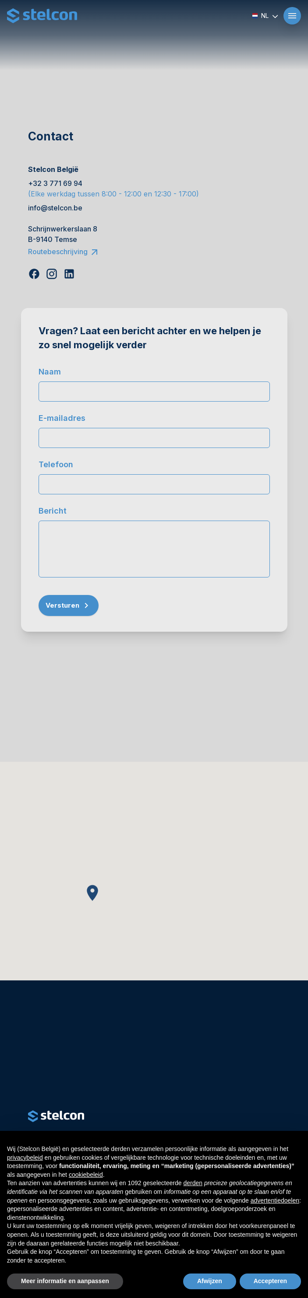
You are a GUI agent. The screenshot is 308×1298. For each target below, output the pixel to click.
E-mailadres (62, 418)
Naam (50, 371)
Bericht (53, 510)
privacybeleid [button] (25, 1157)
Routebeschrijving (64, 251)
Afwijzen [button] (209, 1280)
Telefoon (56, 464)
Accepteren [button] (270, 1280)
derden (192, 1182)
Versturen (69, 605)
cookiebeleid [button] (86, 1174)
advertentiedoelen (275, 1200)
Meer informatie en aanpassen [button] (65, 1280)
